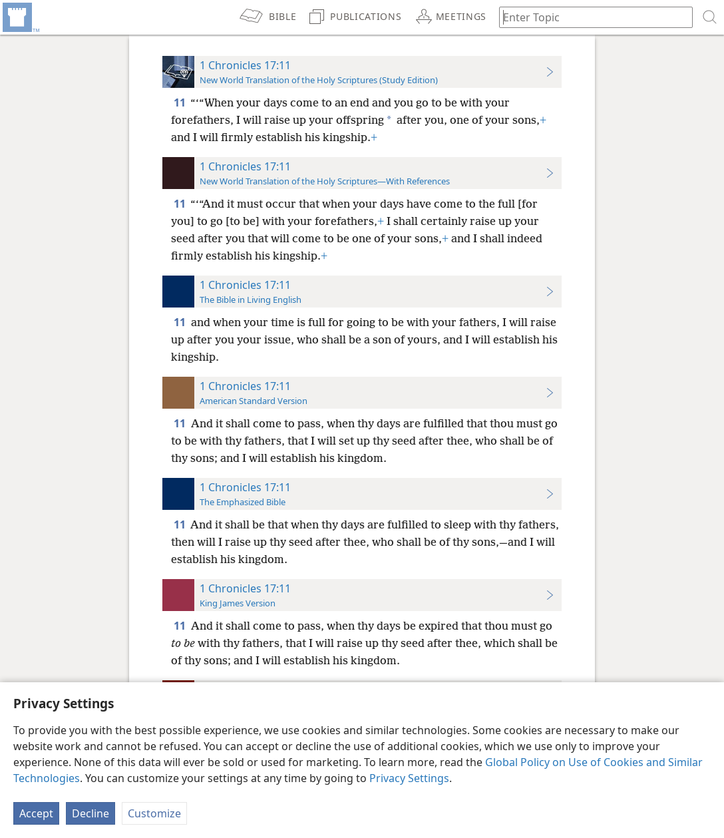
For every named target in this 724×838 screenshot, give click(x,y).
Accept (36, 813)
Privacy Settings (409, 778)
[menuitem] (20, 17)
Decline (90, 813)
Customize (154, 813)
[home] (20, 17)
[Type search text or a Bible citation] (589, 17)
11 (181, 102)
